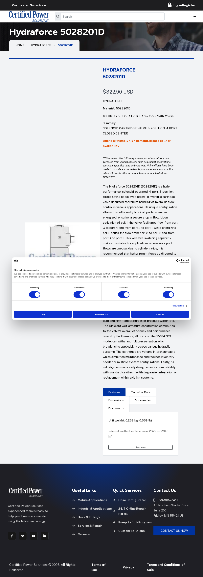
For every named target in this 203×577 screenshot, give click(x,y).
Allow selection (101, 314)
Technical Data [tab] (140, 392)
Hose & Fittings (86, 517)
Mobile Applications (89, 500)
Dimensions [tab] (116, 400)
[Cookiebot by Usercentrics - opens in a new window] (171, 261)
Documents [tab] (116, 408)
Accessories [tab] (143, 400)
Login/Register (181, 5)
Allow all (160, 314)
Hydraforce (41, 45)
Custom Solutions (129, 531)
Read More (141, 447)
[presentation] (114, 392)
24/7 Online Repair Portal (129, 511)
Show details (178, 306)
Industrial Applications (92, 508)
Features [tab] (114, 392)
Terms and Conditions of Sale (166, 567)
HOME (19, 45)
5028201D (65, 45)
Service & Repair (87, 525)
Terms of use (98, 567)
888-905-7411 (165, 500)
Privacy (128, 567)
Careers (81, 534)
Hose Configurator (129, 500)
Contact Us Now (174, 530)
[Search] (113, 16)
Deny (43, 314)
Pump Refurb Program (132, 522)
